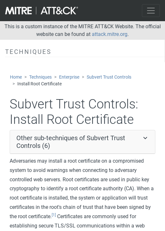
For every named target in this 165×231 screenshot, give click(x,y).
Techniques (40, 77)
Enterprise (69, 77)
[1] (54, 215)
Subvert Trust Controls (109, 77)
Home (16, 77)
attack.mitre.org (109, 34)
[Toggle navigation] (151, 10)
